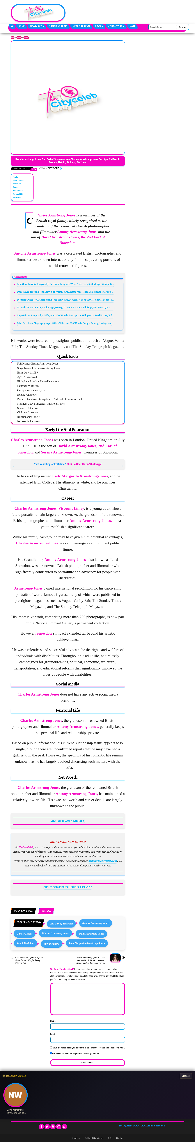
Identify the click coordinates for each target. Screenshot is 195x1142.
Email (52, 1034)
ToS (109, 1138)
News (99, 26)
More (132, 26)
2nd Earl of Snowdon (61, 923)
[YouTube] (53, 1126)
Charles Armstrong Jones (55, 933)
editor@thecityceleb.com (102, 861)
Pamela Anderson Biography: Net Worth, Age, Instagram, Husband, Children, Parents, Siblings (65, 292)
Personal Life (18, 194)
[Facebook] (41, 1126)
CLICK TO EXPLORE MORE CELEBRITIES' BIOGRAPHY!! (68, 887)
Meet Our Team (81, 26)
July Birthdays (51, 943)
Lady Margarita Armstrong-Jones (87, 943)
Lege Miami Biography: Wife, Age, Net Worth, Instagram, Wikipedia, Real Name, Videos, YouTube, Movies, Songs (65, 315)
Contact (119, 1138)
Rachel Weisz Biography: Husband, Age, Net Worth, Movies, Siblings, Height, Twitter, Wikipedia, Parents (90, 960)
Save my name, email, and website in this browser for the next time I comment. (89, 1047)
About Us (75, 1138)
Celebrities (26, 37)
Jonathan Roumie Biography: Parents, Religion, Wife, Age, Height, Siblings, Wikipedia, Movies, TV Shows (65, 284)
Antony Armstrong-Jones (95, 923)
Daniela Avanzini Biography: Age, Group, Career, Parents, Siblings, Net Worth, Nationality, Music (65, 307)
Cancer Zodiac (24, 933)
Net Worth (17, 198)
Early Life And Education (19, 182)
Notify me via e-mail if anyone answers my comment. (75, 1053)
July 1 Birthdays (25, 943)
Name (53, 1021)
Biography (37, 26)
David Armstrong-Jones (91, 933)
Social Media (18, 190)
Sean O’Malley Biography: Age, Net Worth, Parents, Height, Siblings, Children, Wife (29, 960)
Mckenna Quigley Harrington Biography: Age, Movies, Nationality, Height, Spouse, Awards (65, 299)
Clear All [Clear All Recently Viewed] (186, 1076)
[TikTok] (64, 1126)
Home (21, 26)
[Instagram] (58, 1126)
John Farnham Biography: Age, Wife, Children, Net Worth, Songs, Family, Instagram (64, 323)
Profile (15, 177)
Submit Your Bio (58, 26)
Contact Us (116, 26)
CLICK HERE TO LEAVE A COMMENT (66, 821)
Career (15, 187)
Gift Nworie (53, 168)
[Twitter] (47, 1126)
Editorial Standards (94, 1138)
